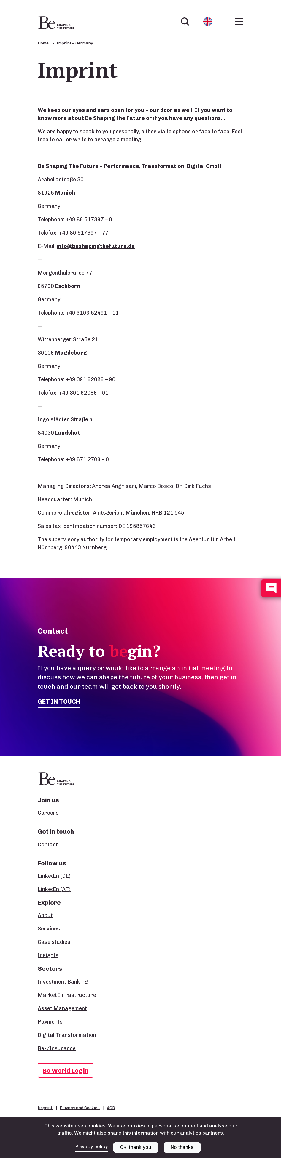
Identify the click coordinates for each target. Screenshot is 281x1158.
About (45, 915)
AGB (111, 1107)
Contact (48, 844)
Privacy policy (91, 1146)
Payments (50, 1021)
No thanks (182, 1147)
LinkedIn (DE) (54, 876)
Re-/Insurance (57, 1048)
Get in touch (59, 701)
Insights (48, 955)
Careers (48, 813)
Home (43, 43)
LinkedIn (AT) (54, 889)
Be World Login (65, 1070)
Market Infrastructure (67, 995)
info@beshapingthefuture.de (96, 246)
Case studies (54, 942)
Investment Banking (63, 981)
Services (49, 928)
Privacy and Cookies (80, 1107)
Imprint (45, 1107)
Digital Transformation (67, 1035)
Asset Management (62, 1008)
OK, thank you (135, 1147)
